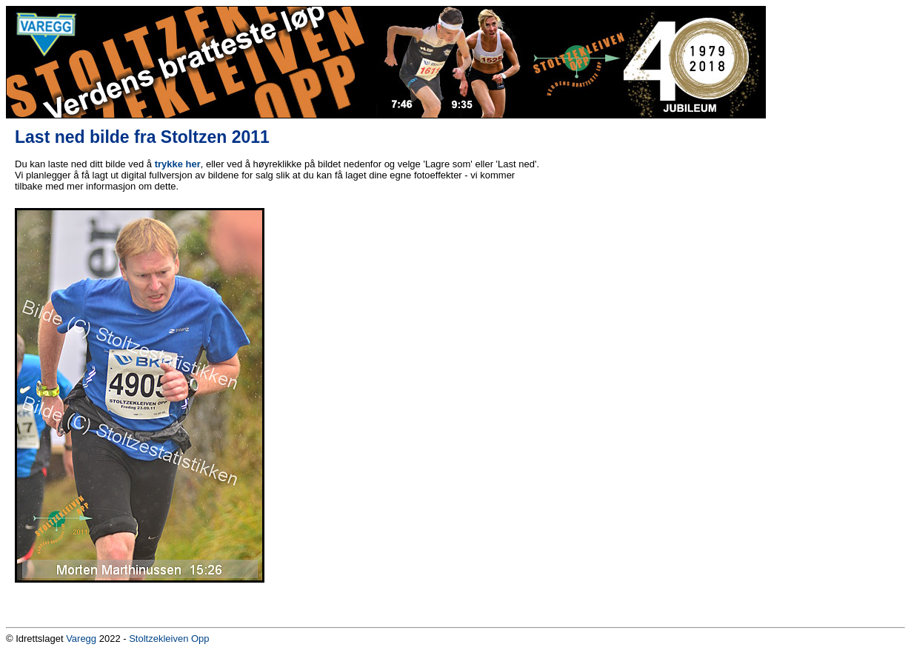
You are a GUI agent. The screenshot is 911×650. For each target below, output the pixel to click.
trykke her (178, 164)
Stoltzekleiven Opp (169, 638)
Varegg (81, 638)
